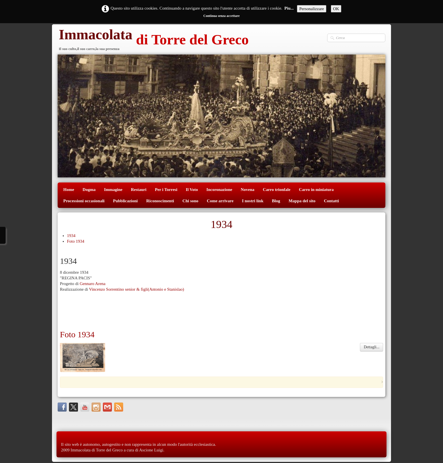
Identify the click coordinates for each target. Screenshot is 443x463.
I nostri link (252, 201)
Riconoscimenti (160, 201)
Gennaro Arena (92, 283)
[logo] (153, 40)
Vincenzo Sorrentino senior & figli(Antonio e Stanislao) (136, 289)
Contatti (331, 201)
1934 (71, 235)
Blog (276, 201)
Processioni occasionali (84, 201)
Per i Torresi (166, 189)
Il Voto (192, 189)
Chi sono (190, 201)
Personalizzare (311, 8)
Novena (247, 189)
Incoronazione (219, 189)
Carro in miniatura (316, 189)
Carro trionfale (276, 189)
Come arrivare (220, 201)
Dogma (88, 189)
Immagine (113, 189)
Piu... (289, 8)
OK (336, 8)
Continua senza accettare (221, 16)
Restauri (138, 189)
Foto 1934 (75, 241)
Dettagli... (371, 347)
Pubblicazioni (125, 201)
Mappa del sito (301, 201)
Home (68, 189)
